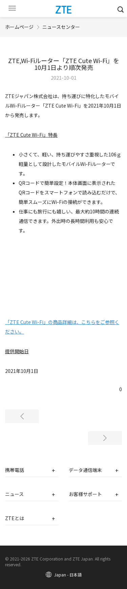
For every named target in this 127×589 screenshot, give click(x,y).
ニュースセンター (61, 26)
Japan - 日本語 (68, 574)
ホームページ (19, 26)
